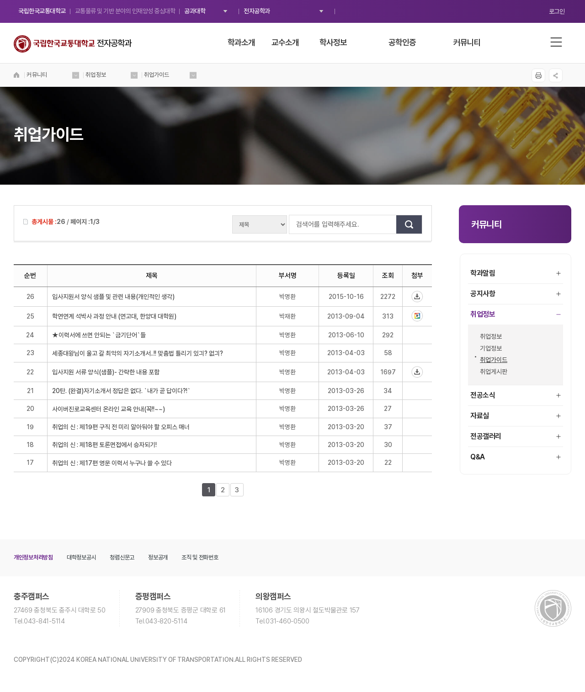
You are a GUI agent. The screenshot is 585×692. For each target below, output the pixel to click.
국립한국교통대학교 (42, 11)
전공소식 (515, 395)
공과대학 (194, 11)
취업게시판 (491, 371)
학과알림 (515, 273)
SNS (555, 75)
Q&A (515, 456)
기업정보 (488, 348)
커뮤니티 (467, 42)
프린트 (538, 75)
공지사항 (515, 293)
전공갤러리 (515, 436)
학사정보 (333, 42)
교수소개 (285, 42)
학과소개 (241, 42)
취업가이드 (491, 359)
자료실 (515, 415)
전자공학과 (257, 11)
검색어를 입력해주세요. (293, 224)
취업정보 (515, 314)
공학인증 (402, 42)
